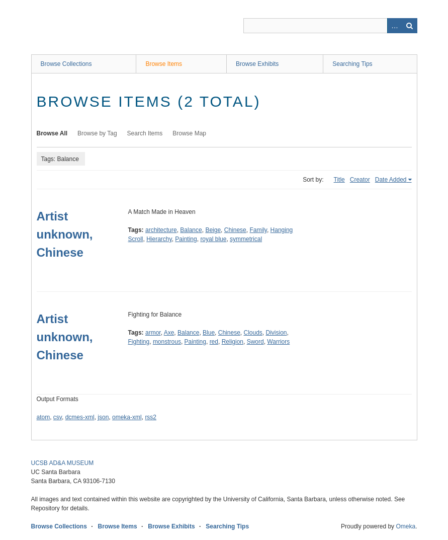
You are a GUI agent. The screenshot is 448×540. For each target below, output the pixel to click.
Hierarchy (158, 239)
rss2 (150, 417)
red (214, 341)
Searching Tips (352, 63)
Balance (191, 230)
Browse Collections (66, 63)
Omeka (405, 526)
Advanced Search (394, 25)
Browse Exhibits (257, 63)
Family (257, 230)
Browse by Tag (97, 133)
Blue (209, 332)
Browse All (52, 133)
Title (339, 179)
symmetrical (246, 239)
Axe (169, 332)
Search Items (145, 133)
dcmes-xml (80, 417)
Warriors (278, 341)
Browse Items (163, 63)
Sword (255, 341)
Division (276, 332)
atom (43, 417)
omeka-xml (127, 417)
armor (153, 332)
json (103, 417)
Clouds (252, 332)
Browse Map (189, 133)
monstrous (167, 341)
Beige (213, 230)
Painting (186, 239)
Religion (232, 341)
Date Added (391, 179)
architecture (161, 230)
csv (57, 417)
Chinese (235, 230)
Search (409, 25)
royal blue (213, 239)
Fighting (139, 341)
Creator (360, 179)
